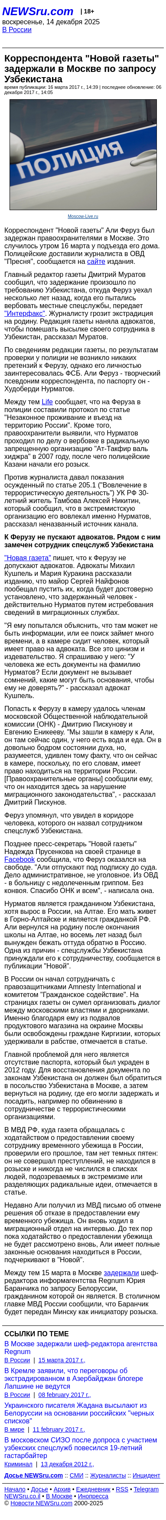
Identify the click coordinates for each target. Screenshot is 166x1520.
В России (17, 29)
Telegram (146, 1489)
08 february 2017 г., (65, 1394)
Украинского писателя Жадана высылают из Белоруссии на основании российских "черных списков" (79, 1413)
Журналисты (108, 1475)
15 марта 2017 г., (62, 1360)
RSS (122, 1489)
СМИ (77, 1475)
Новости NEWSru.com (41, 1503)
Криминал (18, 1464)
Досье (39, 1489)
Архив (62, 1489)
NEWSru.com (38, 11)
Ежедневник (93, 1489)
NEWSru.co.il (22, 1496)
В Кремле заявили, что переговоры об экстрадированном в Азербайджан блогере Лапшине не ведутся (73, 1378)
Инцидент (146, 1475)
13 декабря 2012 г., (67, 1464)
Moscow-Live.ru (83, 216)
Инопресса (93, 1496)
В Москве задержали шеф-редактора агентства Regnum (80, 1347)
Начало (15, 1489)
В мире (14, 1429)
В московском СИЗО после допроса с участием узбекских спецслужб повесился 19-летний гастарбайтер (80, 1447)
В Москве (59, 1496)
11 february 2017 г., (59, 1429)
